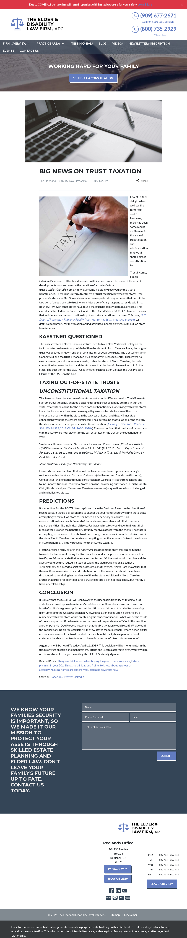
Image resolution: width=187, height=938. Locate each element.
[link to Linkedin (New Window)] (118, 890)
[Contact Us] (29, 50)
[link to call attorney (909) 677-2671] (154, 15)
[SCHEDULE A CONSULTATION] (93, 78)
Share (142, 180)
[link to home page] (37, 24)
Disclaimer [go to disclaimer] (130, 914)
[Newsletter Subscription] (149, 43)
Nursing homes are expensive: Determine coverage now (84, 669)
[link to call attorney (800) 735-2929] (154, 29)
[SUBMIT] (166, 756)
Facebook (57, 676)
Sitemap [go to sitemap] (115, 914)
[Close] (182, 4)
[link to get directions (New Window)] (118, 856)
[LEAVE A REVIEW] (162, 884)
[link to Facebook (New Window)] (111, 890)
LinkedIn (79, 676)
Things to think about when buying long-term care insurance (93, 661)
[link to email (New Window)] (124, 890)
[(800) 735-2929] (117, 879)
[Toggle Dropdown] (29, 43)
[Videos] (117, 43)
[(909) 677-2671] (117, 869)
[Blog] (102, 43)
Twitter (68, 676)
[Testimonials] (82, 43)
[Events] (8, 50)
